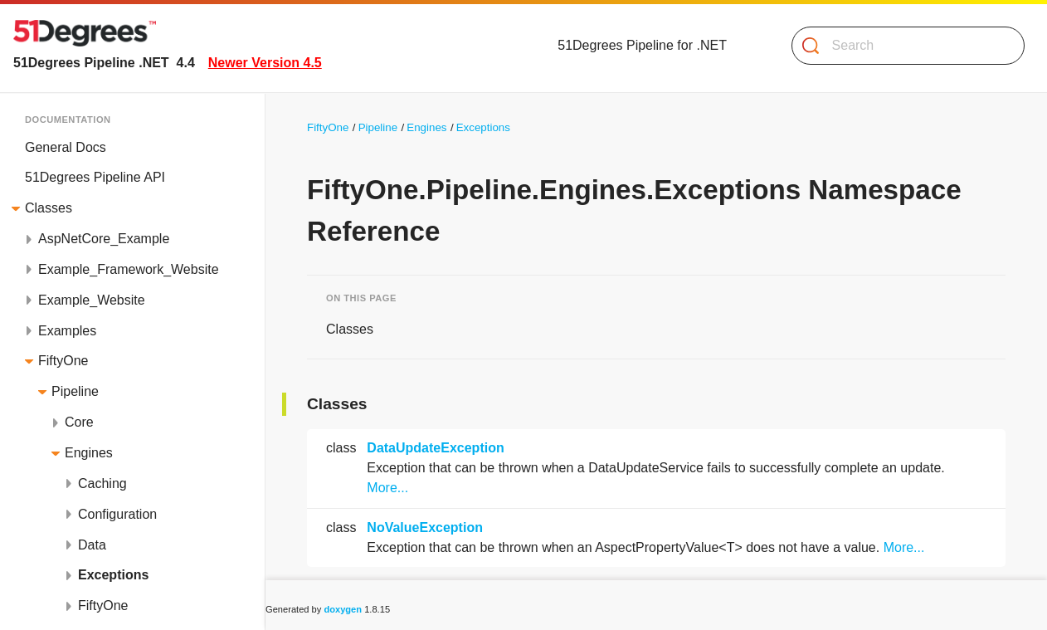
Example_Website (91, 300)
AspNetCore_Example (103, 239)
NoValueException (425, 527)
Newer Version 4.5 (265, 63)
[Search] (901, 45)
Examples (67, 331)
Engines (89, 453)
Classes (48, 208)
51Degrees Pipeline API (95, 177)
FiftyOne (63, 361)
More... (387, 488)
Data (92, 545)
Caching (102, 483)
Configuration (117, 514)
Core (79, 422)
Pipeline (75, 391)
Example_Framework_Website (128, 269)
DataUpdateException (435, 448)
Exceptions (113, 575)
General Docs (65, 147)
